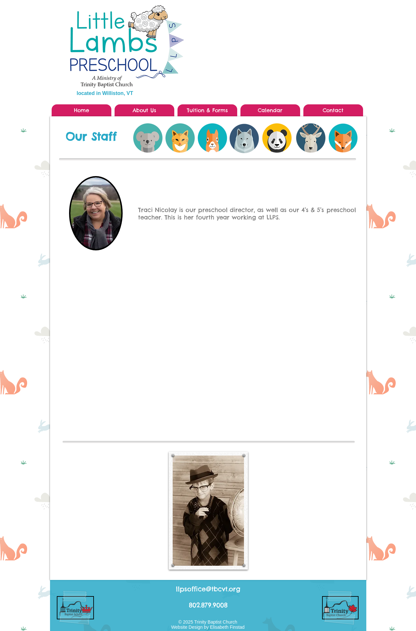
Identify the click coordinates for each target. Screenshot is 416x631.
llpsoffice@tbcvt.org (208, 589)
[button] (144, 110)
